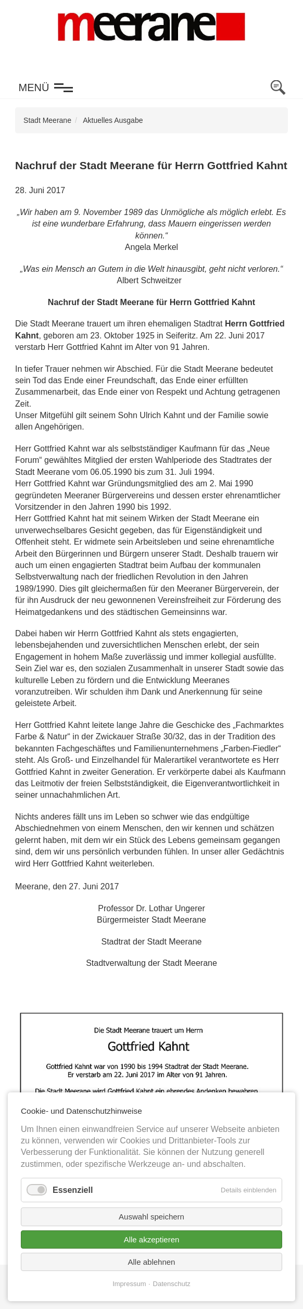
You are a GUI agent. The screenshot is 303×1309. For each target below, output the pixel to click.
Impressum (129, 1284)
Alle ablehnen (151, 1261)
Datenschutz (172, 1284)
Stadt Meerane (47, 120)
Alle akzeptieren (152, 1239)
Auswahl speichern (151, 1216)
